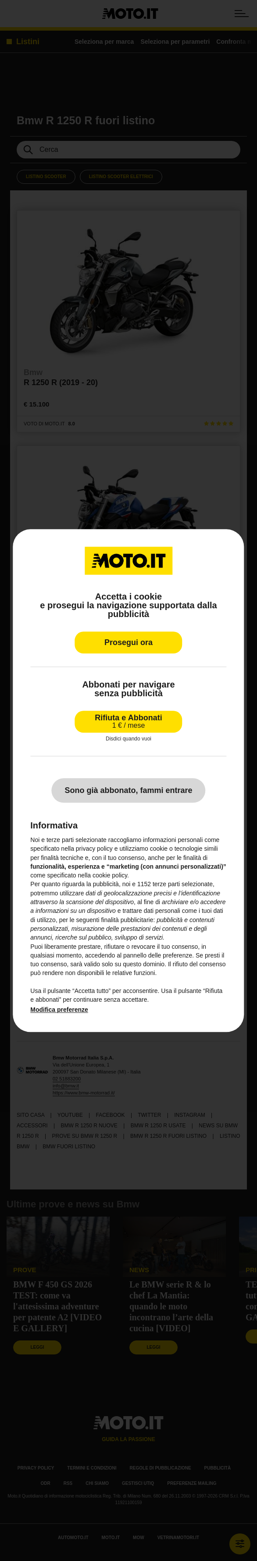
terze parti (166, 884)
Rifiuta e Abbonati (128, 721)
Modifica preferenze (59, 1009)
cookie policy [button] (110, 875)
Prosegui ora (128, 642)
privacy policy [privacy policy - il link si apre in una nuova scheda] (94, 848)
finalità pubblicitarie (127, 919)
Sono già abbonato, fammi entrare (128, 790)
